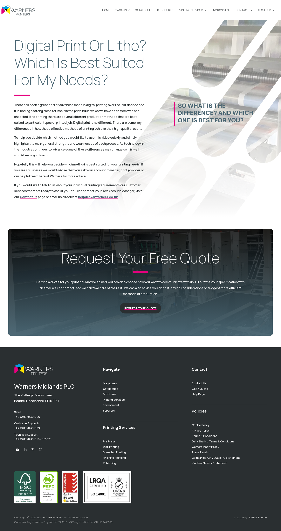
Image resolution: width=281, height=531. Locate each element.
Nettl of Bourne (257, 517)
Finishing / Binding (114, 458)
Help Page (198, 394)
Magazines (122, 10)
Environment (221, 10)
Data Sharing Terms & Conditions (213, 441)
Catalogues (143, 10)
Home (106, 10)
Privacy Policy (200, 430)
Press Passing (201, 452)
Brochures (165, 10)
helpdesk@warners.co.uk (98, 197)
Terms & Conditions (204, 436)
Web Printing (111, 447)
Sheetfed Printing (114, 452)
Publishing (109, 463)
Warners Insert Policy (205, 447)
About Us (264, 10)
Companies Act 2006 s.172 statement (216, 458)
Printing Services (190, 10)
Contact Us (28, 197)
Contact (242, 10)
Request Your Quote (140, 308)
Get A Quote (200, 389)
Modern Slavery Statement (209, 463)
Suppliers (109, 410)
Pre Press (109, 441)
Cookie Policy (200, 425)
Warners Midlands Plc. (50, 517)
